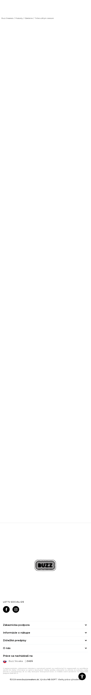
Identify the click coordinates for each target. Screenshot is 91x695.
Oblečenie (29, 18)
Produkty (19, 18)
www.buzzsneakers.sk (27, 679)
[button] (82, 676)
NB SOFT (52, 679)
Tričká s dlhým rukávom (44, 18)
